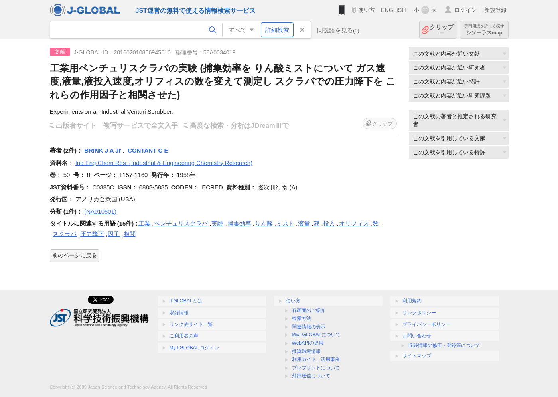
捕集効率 (239, 223)
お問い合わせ (416, 336)
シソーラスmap (484, 30)
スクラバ (65, 233)
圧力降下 (92, 233)
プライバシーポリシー (426, 324)
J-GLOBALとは (186, 301)
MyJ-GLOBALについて (316, 334)
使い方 (366, 10)
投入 (329, 223)
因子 (114, 233)
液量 (304, 223)
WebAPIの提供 (308, 343)
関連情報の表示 (308, 327)
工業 (144, 223)
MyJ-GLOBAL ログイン (194, 348)
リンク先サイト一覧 (191, 324)
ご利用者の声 (184, 336)
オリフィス (354, 223)
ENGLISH (393, 10)
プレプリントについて (316, 368)
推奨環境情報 (306, 351)
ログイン (465, 10)
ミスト (285, 223)
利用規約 (412, 301)
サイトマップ (416, 356)
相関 (130, 233)
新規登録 (495, 10)
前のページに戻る (74, 255)
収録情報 (179, 313)
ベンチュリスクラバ (181, 223)
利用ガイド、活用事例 (316, 359)
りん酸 (264, 223)
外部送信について (311, 376)
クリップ (441, 30)
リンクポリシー (419, 313)
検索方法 (301, 318)
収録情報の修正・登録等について (444, 345)
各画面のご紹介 (308, 310)
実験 (217, 223)
